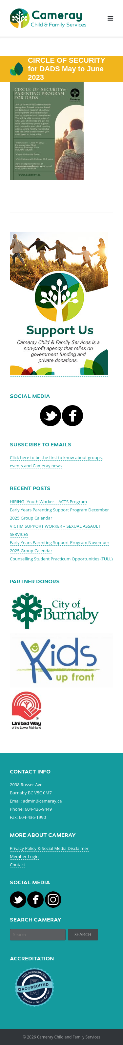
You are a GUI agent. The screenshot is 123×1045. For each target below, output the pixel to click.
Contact (17, 865)
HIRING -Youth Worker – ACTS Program (48, 502)
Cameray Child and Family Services (68, 1037)
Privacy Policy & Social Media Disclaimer (49, 848)
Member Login (24, 856)
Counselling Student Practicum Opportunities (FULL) (61, 559)
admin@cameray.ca (42, 801)
